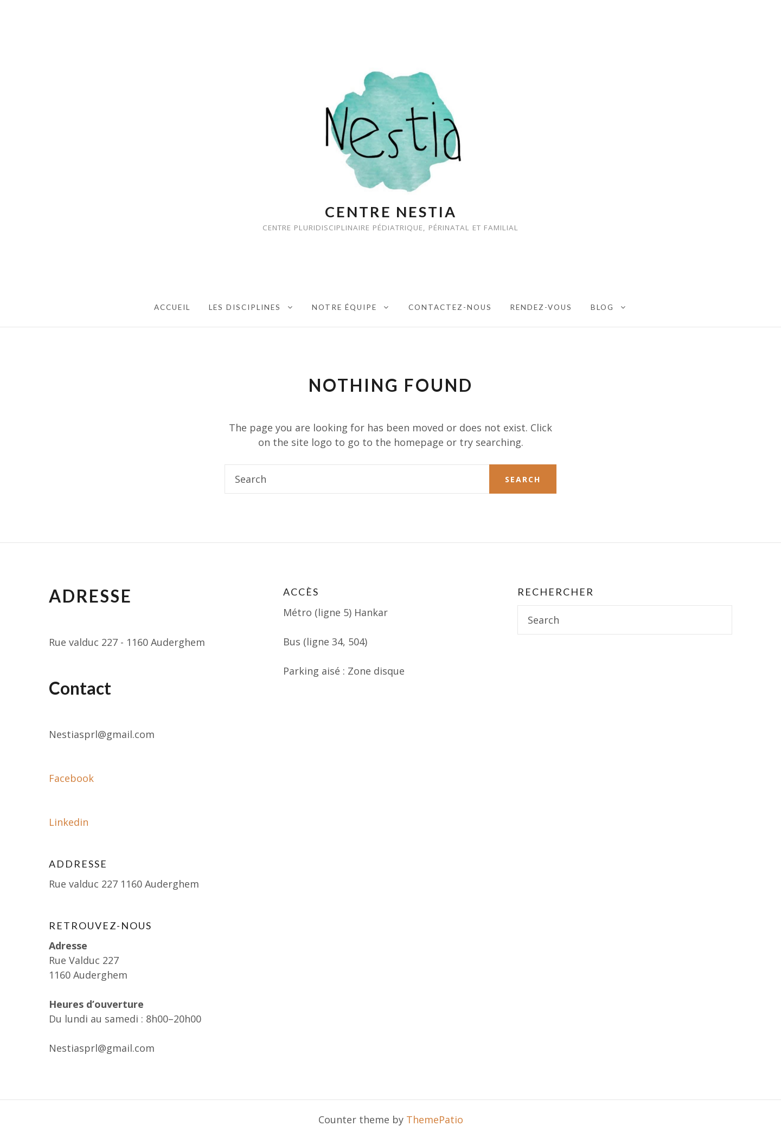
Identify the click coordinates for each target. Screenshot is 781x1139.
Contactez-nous (450, 307)
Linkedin (68, 822)
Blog (602, 307)
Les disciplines (245, 307)
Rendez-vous (541, 307)
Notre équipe (344, 307)
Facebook (71, 778)
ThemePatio (434, 1119)
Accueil (172, 307)
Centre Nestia (391, 212)
